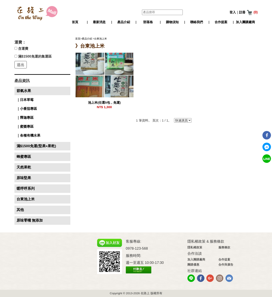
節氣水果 (24, 91)
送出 (20, 65)
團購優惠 (193, 264)
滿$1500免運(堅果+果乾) (36, 146)
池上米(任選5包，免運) (104, 102)
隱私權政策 (194, 247)
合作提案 (221, 22)
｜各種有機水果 (28, 135)
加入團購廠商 (245, 22)
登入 (233, 12)
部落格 (148, 22)
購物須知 (172, 22)
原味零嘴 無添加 (30, 220)
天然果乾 (24, 167)
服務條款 (224, 247)
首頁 (75, 22)
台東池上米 (26, 199)
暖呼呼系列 (26, 189)
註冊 (242, 12)
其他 (20, 210)
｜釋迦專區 (25, 117)
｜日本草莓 (25, 100)
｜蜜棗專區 (25, 126)
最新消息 (99, 22)
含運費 (21, 48)
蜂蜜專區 (24, 157)
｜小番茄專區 (27, 108)
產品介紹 (123, 22)
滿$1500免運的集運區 (33, 56)
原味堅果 (24, 178)
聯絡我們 (196, 22)
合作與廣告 (225, 264)
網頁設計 (133, 277)
